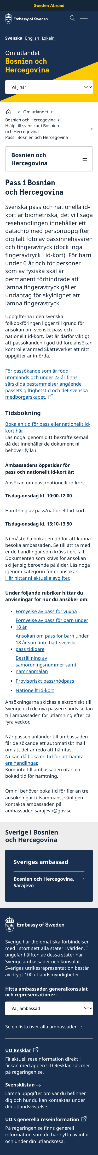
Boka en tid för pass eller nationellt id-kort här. (47, 427)
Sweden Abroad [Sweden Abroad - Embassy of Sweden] (49, 5)
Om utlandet (35, 111)
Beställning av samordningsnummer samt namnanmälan (46, 664)
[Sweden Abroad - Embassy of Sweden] (31, 18)
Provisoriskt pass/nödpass (45, 680)
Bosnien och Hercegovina (30, 120)
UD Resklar (18, 1050)
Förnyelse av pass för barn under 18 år (52, 623)
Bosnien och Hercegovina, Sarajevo (44, 882)
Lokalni (49, 38)
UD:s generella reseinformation (42, 1119)
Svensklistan (20, 1085)
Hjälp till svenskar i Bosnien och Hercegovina (32, 128)
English (32, 38)
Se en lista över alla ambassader (41, 1026)
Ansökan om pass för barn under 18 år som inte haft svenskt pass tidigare (52, 642)
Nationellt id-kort (35, 690)
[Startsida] (10, 112)
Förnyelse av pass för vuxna (46, 611)
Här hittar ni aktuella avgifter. (37, 578)
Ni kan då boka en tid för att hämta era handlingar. (44, 759)
